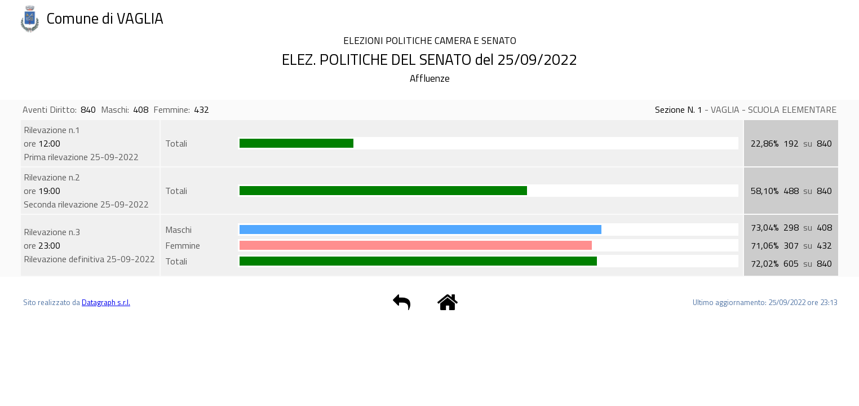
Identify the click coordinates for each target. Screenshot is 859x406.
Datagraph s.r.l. (106, 302)
